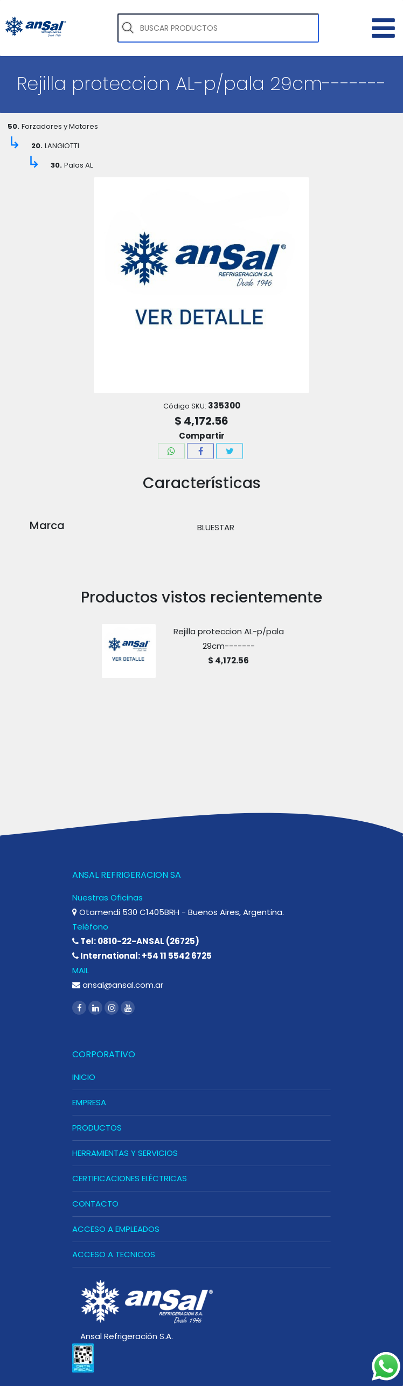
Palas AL (78, 165)
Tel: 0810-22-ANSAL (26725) (135, 941)
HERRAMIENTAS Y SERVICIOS (125, 1153)
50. (13, 126)
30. (56, 165)
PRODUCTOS (97, 1127)
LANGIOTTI (62, 146)
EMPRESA (89, 1102)
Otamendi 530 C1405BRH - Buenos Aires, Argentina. (178, 912)
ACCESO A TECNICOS (113, 1254)
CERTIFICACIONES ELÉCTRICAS (129, 1178)
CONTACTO (95, 1203)
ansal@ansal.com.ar (117, 984)
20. (37, 146)
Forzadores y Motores (60, 126)
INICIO (83, 1077)
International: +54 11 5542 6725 (142, 955)
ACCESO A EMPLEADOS (115, 1229)
